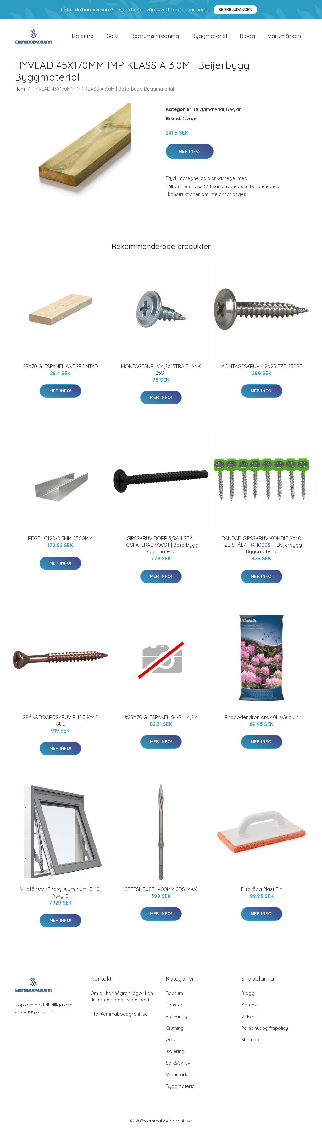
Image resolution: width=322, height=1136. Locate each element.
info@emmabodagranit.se (119, 1018)
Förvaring (176, 1021)
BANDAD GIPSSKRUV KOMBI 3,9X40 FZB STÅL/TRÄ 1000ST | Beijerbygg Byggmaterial (261, 549)
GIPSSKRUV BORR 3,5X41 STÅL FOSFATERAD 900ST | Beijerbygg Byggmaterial (160, 549)
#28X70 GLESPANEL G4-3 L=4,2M (161, 721)
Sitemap (250, 1044)
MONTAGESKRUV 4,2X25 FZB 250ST (261, 371)
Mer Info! (190, 155)
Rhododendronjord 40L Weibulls (262, 721)
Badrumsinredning (154, 38)
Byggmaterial (209, 38)
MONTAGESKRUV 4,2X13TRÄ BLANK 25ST (161, 374)
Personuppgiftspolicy (264, 1032)
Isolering (83, 38)
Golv (112, 38)
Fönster (174, 1009)
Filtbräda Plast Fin (261, 893)
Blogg (247, 38)
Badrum (174, 997)
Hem (20, 93)
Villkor (248, 1021)
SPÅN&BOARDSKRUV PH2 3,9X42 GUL (60, 724)
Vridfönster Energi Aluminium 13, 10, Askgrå (60, 896)
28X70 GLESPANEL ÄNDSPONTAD (60, 371)
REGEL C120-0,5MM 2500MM (60, 543)
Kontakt (249, 1009)
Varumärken (284, 38)
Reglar (233, 114)
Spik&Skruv (178, 1067)
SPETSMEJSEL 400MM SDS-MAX (161, 893)
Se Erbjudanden (235, 9)
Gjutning (175, 1032)
